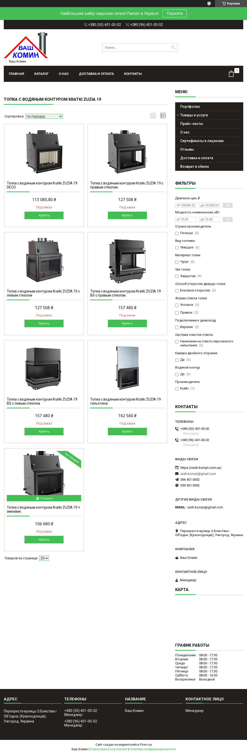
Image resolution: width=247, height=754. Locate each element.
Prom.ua (146, 744)
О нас (64, 74)
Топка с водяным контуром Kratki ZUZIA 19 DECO (42, 185)
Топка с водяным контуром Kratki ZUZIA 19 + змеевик (43, 509)
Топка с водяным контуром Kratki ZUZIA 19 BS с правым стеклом (125, 293)
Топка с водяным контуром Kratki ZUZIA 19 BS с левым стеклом (42, 401)
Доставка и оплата (96, 74)
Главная (16, 74)
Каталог (41, 74)
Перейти (175, 13)
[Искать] (173, 47)
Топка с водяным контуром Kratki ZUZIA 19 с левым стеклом (43, 293)
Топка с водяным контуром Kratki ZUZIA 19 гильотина (125, 401)
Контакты (133, 74)
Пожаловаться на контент (109, 749)
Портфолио (190, 107)
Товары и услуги (194, 115)
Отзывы (187, 149)
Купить (44, 215)
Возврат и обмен (194, 167)
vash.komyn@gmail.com (198, 474)
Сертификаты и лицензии (202, 141)
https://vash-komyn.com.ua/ (201, 468)
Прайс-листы (191, 124)
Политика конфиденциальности (153, 749)
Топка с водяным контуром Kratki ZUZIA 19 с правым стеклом (126, 185)
